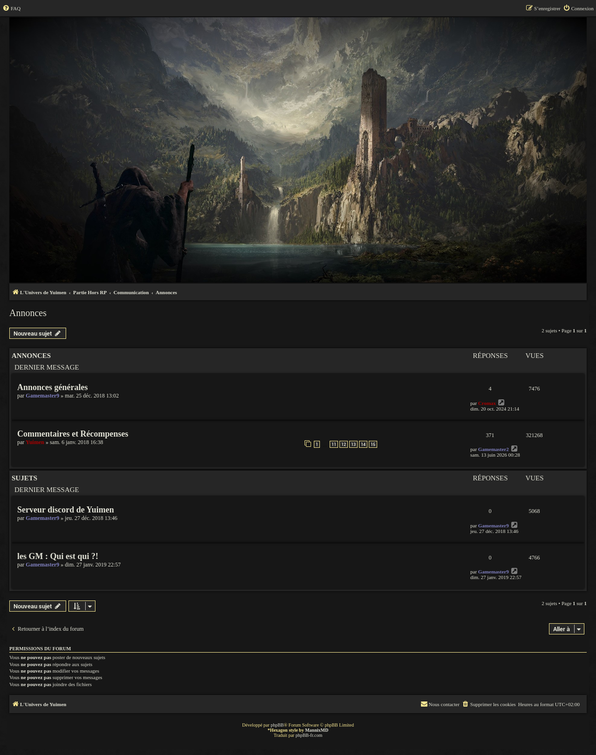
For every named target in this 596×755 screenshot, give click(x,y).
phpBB (277, 725)
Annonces (28, 313)
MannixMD (316, 730)
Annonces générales (52, 387)
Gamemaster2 (493, 449)
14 (363, 444)
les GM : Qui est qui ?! (57, 556)
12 (343, 444)
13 (353, 444)
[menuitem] (11, 8)
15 (373, 444)
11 (334, 444)
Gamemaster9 (42, 395)
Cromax (487, 403)
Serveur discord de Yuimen (65, 509)
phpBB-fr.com (309, 735)
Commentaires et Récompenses (73, 433)
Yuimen (35, 442)
